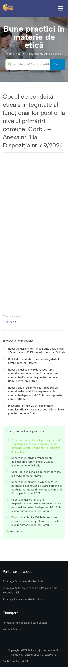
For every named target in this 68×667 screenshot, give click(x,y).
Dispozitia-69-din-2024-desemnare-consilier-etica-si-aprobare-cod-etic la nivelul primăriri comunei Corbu (36, 409)
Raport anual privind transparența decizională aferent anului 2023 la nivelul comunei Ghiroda (32, 462)
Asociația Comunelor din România (23, 581)
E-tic (21, 53)
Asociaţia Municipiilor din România (23, 599)
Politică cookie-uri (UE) (16, 661)
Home (10, 53)
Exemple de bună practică (45, 53)
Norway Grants (12, 629)
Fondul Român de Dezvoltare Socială (25, 622)
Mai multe (16, 531)
